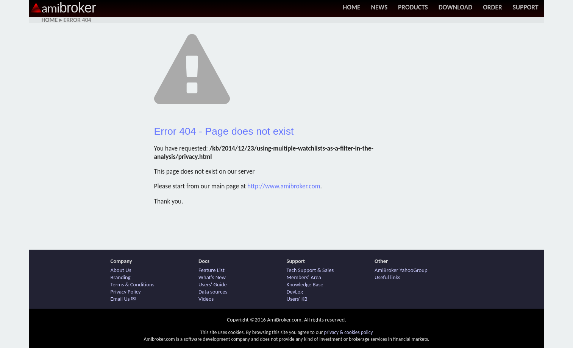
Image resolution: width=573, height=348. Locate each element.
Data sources (212, 291)
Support (526, 7)
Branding (121, 277)
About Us (121, 270)
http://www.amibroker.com (283, 186)
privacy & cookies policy (348, 332)
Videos (206, 298)
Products (413, 7)
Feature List (211, 270)
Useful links (387, 277)
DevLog (295, 291)
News (379, 7)
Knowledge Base (305, 284)
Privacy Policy (126, 291)
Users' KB (297, 298)
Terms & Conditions (133, 284)
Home (351, 7)
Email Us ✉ (123, 298)
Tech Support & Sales (310, 270)
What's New (212, 277)
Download (455, 7)
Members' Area (304, 277)
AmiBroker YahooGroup (401, 270)
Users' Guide (212, 284)
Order (492, 7)
